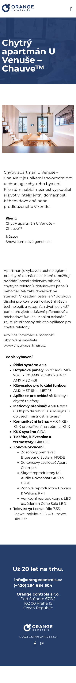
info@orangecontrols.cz (38, 579)
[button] (71, 9)
